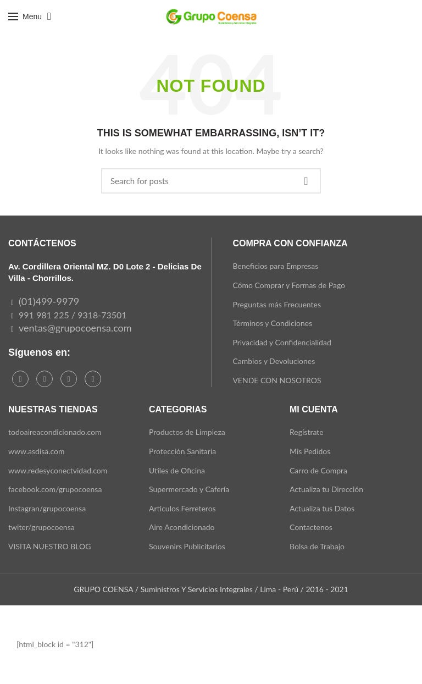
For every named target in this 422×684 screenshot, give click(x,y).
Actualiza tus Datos (322, 508)
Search (306, 181)
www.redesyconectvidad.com (57, 470)
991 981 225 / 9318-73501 (73, 315)
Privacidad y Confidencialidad (281, 342)
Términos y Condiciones (272, 323)
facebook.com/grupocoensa (55, 489)
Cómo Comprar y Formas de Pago (288, 285)
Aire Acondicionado (181, 527)
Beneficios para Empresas (275, 266)
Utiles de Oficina (177, 470)
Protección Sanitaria (182, 451)
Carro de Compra (318, 470)
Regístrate (307, 432)
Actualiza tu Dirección (326, 489)
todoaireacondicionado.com (55, 432)
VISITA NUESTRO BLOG (49, 546)
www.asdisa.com (36, 451)
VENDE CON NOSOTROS (276, 380)
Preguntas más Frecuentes (276, 304)
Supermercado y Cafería (189, 489)
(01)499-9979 (49, 301)
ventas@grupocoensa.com (75, 328)
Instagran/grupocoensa (47, 508)
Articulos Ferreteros (182, 508)
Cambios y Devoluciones (273, 361)
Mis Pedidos (310, 451)
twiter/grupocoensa (41, 527)
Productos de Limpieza (187, 432)
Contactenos (311, 527)
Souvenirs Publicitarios (187, 546)
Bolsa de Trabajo (317, 546)
